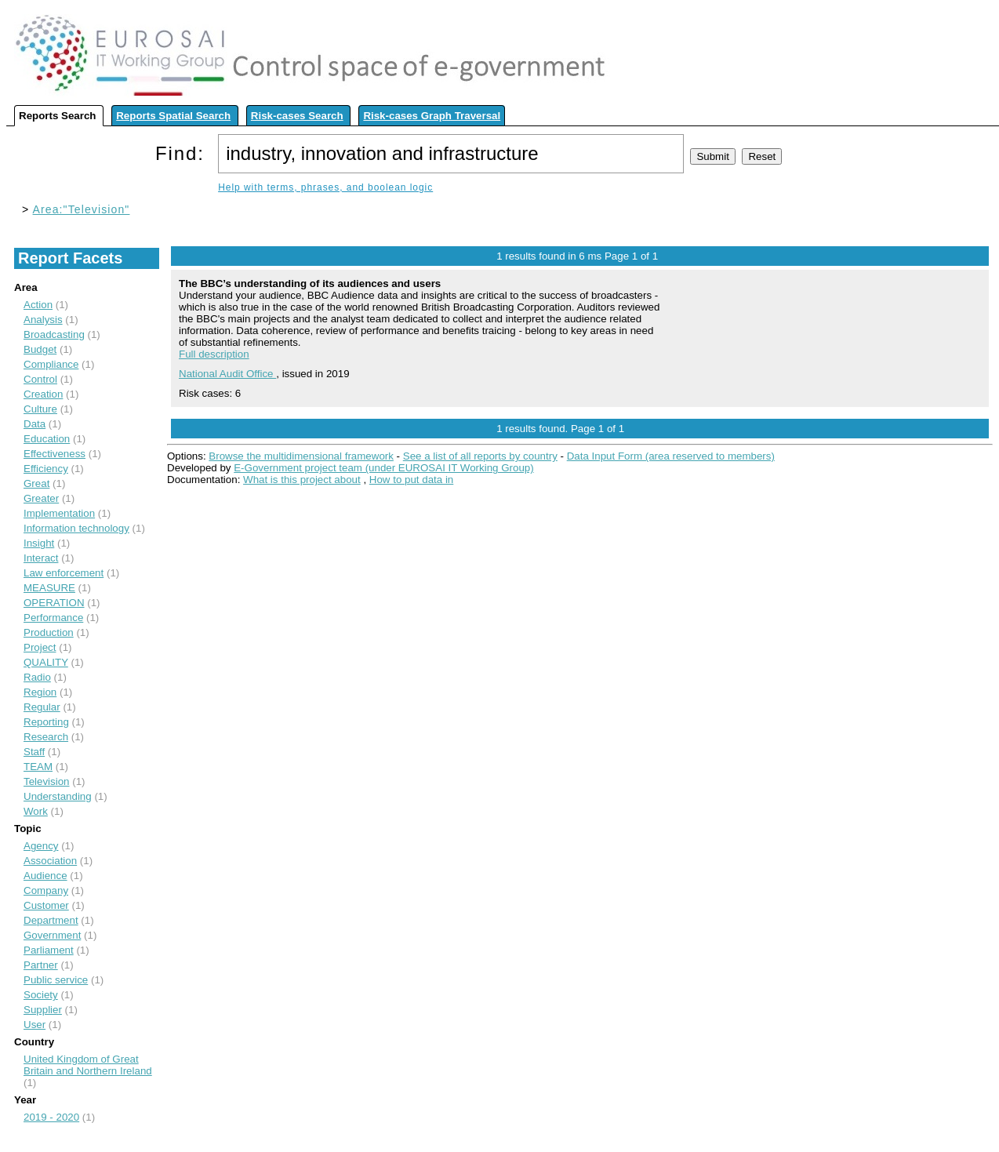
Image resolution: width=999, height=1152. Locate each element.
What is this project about (302, 479)
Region (40, 692)
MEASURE (49, 588)
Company (46, 890)
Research (46, 737)
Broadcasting (54, 334)
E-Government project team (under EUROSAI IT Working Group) (383, 468)
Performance (53, 617)
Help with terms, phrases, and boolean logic (325, 187)
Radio (37, 677)
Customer (46, 905)
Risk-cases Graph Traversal (431, 116)
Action (38, 305)
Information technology (76, 528)
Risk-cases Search (297, 116)
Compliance (51, 364)
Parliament (49, 950)
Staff (34, 752)
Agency (41, 846)
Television (47, 781)
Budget (40, 349)
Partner (41, 965)
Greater (41, 498)
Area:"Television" (81, 209)
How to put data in (411, 479)
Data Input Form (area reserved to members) (671, 456)
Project (40, 647)
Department (51, 920)
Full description (214, 354)
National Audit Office (227, 374)
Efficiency (46, 468)
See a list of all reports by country (480, 456)
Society (41, 995)
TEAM (38, 766)
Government (52, 935)
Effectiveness (54, 454)
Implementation (59, 513)
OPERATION (54, 603)
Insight (39, 543)
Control (40, 379)
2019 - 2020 (51, 1117)
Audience (45, 875)
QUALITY (46, 662)
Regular (42, 707)
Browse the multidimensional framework (301, 456)
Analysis (43, 319)
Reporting (46, 722)
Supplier (43, 1010)
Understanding (58, 796)
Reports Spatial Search (173, 116)
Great (36, 483)
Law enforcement (64, 573)
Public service (56, 980)
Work (36, 811)
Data (34, 424)
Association (50, 861)
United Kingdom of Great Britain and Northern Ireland (88, 1065)
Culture (40, 409)
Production (49, 632)
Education (47, 439)
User (34, 1024)
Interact (41, 558)
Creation (43, 394)
